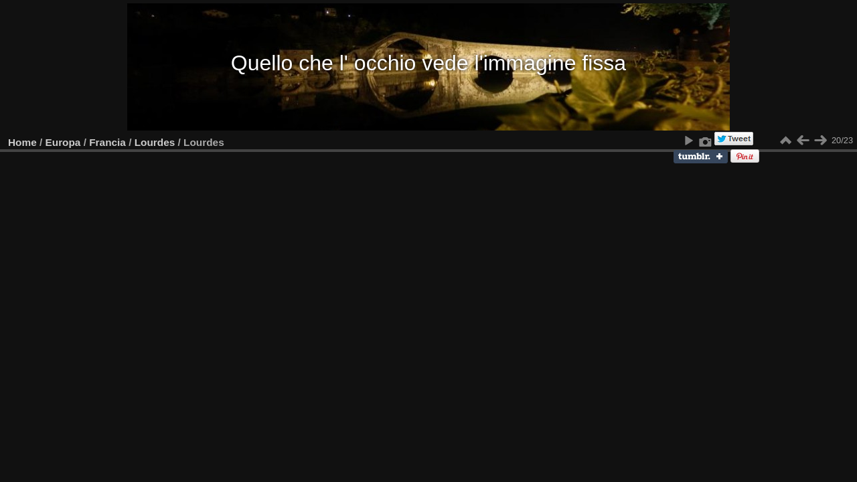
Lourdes (155, 142)
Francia (107, 142)
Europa (63, 142)
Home (22, 142)
